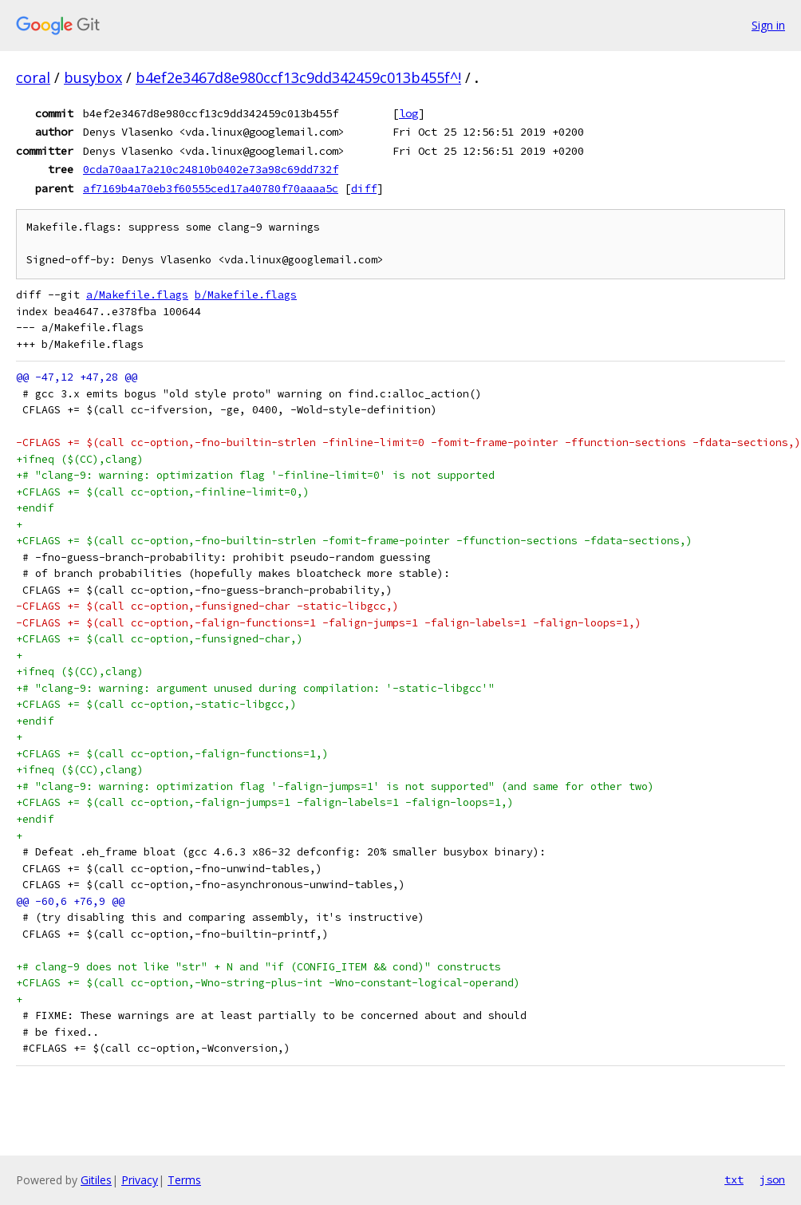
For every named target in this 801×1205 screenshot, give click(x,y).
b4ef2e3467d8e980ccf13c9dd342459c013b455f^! (298, 77)
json (772, 1179)
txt (734, 1179)
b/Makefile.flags (246, 295)
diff (364, 188)
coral (33, 77)
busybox (93, 77)
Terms (184, 1179)
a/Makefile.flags (137, 295)
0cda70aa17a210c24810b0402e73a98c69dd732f (210, 169)
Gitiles (96, 1179)
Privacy (139, 1179)
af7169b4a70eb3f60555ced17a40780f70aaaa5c (210, 188)
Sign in (768, 25)
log (408, 113)
